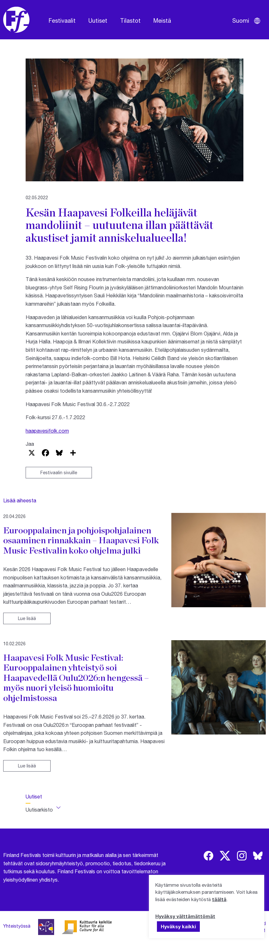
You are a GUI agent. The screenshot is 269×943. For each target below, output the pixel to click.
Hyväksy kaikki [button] (178, 926)
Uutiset (97, 20)
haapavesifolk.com (47, 431)
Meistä (162, 20)
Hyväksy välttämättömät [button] (185, 916)
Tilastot (130, 20)
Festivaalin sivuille (58, 472)
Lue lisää (27, 618)
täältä (219, 899)
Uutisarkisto (39, 809)
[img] (208, 855)
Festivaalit (62, 20)
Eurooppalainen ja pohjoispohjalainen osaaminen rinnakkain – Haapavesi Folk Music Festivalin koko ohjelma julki (81, 540)
